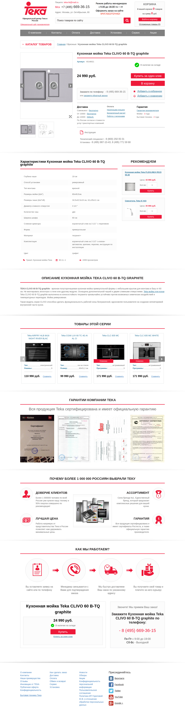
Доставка (95, 32)
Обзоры (83, 675)
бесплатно (93, 110)
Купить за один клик (147, 76)
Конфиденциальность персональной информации (89, 684)
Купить (151, 191)
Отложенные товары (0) (149, 24)
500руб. (90, 117)
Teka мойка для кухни (154, 291)
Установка (116, 32)
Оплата (76, 32)
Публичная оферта (29, 687)
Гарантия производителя (148, 110)
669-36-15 (75, 7)
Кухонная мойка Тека (42, 260)
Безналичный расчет (116, 113)
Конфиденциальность (30, 690)
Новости (83, 672)
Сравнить (47, 376)
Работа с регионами (116, 116)
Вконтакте (119, 678)
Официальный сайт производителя (35, 24)
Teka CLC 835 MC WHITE (147, 335)
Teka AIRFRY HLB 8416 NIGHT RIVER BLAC (38, 337)
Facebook (119, 684)
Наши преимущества (30, 678)
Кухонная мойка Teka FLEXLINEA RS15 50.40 (143, 173)
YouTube (119, 697)
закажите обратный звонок (96, 95)
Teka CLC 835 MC (110, 335)
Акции (153, 32)
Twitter (118, 691)
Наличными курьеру (116, 110)
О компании (34, 32)
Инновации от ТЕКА (29, 684)
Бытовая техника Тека (30, 695)
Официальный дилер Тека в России (35, 20)
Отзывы (24, 681)
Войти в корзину (149, 19)
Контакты (56, 32)
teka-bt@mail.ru (71, 2)
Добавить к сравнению (149, 96)
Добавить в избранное (149, 91)
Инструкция (90, 132)
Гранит (29, 260)
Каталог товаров (38, 44)
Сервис (136, 32)
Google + (119, 703)
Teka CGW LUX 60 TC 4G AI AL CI (74, 337)
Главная (61, 44)
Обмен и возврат (58, 681)
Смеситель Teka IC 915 (135, 201)
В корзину (147, 83)
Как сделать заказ (58, 672)
